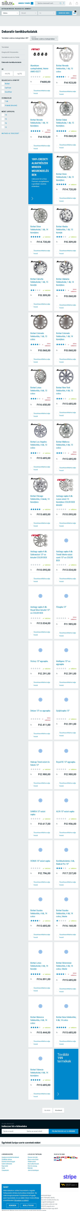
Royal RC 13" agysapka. (65, 762)
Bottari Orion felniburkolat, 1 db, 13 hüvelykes (65, 177)
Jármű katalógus (33, 1170)
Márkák (30, 1168)
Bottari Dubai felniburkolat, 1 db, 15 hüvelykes (65, 123)
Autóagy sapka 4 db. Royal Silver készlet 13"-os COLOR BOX (40, 610)
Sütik (3, 1168)
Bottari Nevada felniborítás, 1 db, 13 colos (64, 68)
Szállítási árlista (7, 1159)
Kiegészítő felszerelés (10, 52)
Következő (58, 1110)
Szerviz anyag (32, 1166)
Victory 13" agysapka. (39, 661)
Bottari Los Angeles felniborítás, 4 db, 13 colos (38, 445)
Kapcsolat (5, 1166)
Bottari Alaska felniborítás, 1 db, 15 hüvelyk (64, 229)
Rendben (12, 1205)
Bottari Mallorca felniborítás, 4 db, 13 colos (64, 445)
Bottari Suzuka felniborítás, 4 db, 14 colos (38, 913)
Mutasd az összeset (10, 133)
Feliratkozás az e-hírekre (63, 1131)
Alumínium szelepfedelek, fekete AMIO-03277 (39, 68)
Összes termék (33, 1157)
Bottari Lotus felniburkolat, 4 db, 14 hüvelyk (39, 966)
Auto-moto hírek (33, 1159)
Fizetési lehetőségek (8, 1161)
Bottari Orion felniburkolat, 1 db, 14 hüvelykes (39, 229)
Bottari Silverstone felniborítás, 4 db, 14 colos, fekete (64, 966)
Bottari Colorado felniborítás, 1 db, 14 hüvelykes (64, 336)
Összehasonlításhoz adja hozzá (42, 92)
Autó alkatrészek (33, 1164)
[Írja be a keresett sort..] (47, 3)
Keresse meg (64, 13)
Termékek (5, 47)
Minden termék (25, 3)
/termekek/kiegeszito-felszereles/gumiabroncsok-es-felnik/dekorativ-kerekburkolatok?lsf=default (44, 38)
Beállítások (28, 1205)
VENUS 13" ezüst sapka (40, 861)
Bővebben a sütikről (21, 1200)
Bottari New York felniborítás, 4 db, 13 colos (64, 390)
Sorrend (34, 37)
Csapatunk (5, 1170)
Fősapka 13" (61, 607)
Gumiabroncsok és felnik (10, 57)
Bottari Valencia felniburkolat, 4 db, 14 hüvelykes (39, 1072)
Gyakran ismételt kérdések (10, 1157)
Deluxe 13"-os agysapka (40, 710)
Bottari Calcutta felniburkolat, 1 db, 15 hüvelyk (39, 282)
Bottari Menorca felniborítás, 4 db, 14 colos (38, 1020)
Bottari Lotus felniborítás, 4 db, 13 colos (38, 390)
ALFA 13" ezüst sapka (65, 811)
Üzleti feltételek (7, 1164)
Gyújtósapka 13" (62, 710)
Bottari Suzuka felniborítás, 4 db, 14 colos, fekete (64, 913)
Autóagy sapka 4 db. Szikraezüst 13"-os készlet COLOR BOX (38, 554)
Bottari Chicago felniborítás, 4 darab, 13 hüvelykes (40, 499)
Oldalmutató (32, 1161)
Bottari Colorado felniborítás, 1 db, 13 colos (38, 336)
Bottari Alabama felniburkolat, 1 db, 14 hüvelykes (65, 282)
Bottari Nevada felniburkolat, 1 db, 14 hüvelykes (39, 123)
